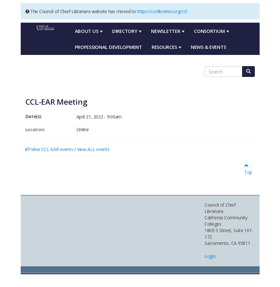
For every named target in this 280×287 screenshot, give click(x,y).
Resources (166, 47)
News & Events (208, 47)
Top (248, 169)
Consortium (211, 31)
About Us (89, 31)
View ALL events (93, 149)
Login (210, 256)
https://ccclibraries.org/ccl (162, 11)
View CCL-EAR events (52, 149)
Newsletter (167, 31)
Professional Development (108, 47)
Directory (126, 31)
